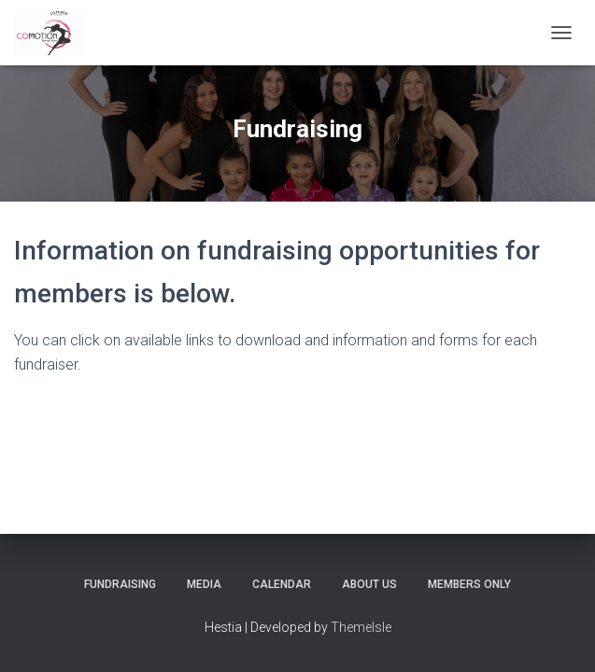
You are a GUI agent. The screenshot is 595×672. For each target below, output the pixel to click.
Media (204, 584)
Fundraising (120, 584)
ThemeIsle (361, 627)
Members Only (469, 584)
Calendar (281, 584)
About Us (369, 584)
